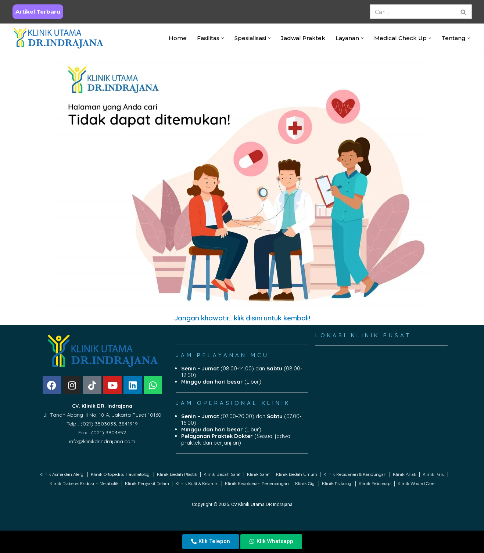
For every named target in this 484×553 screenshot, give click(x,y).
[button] (222, 38)
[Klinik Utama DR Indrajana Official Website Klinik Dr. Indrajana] (58, 38)
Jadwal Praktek (303, 38)
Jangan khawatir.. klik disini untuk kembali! (242, 317)
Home (178, 38)
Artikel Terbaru (37, 11)
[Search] (412, 11)
